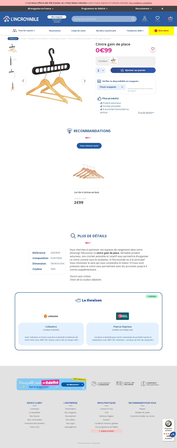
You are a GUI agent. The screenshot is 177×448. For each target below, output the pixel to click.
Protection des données (35, 423)
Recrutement (144, 8)
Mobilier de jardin (142, 412)
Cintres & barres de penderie (80, 38)
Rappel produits (106, 431)
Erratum (106, 419)
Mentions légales (106, 416)
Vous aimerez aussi (89, 145)
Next (85, 77)
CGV (106, 412)
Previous (22, 77)
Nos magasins (70, 412)
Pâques (142, 409)
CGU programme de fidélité (106, 427)
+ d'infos (152, 296)
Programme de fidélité (94, 8)
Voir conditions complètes (140, 3)
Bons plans (161, 31)
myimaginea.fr (71, 427)
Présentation (70, 409)
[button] (173, 434)
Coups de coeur (78, 30)
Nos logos (70, 423)
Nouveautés (55, 30)
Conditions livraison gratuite (106, 423)
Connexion (34, 409)
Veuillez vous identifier (57, 21)
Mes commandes (34, 419)
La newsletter (34, 412)
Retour (13, 38)
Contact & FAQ (106, 409)
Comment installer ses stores (142, 416)
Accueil (23, 38)
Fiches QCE (34, 427)
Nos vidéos (70, 419)
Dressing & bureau (58, 38)
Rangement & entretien (38, 38)
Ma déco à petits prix (106, 30)
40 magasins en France (40, 8)
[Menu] (172, 420)
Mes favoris (34, 416)
